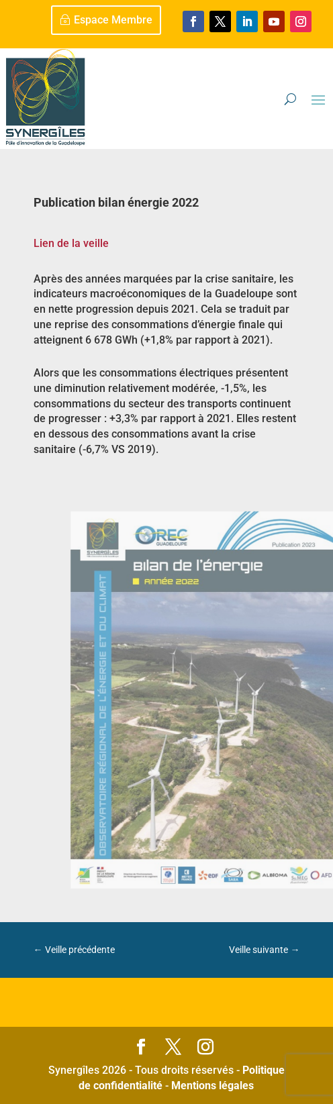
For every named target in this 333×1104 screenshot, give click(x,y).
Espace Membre (113, 19)
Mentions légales (212, 1085)
